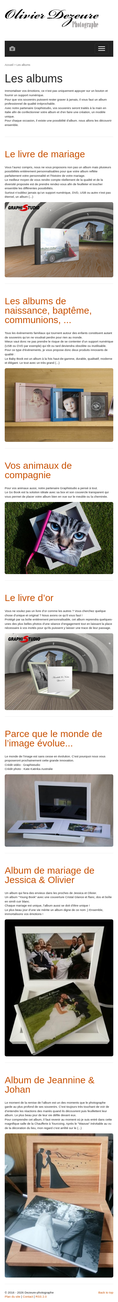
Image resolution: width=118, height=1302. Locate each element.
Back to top (105, 1292)
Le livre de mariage (45, 154)
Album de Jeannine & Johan (49, 1085)
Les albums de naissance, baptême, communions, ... (48, 310)
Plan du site (12, 1296)
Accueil (9, 64)
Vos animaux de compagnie (38, 470)
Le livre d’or (29, 598)
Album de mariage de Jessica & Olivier (49, 875)
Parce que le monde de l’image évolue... (53, 738)
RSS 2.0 (41, 1296)
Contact (28, 1296)
